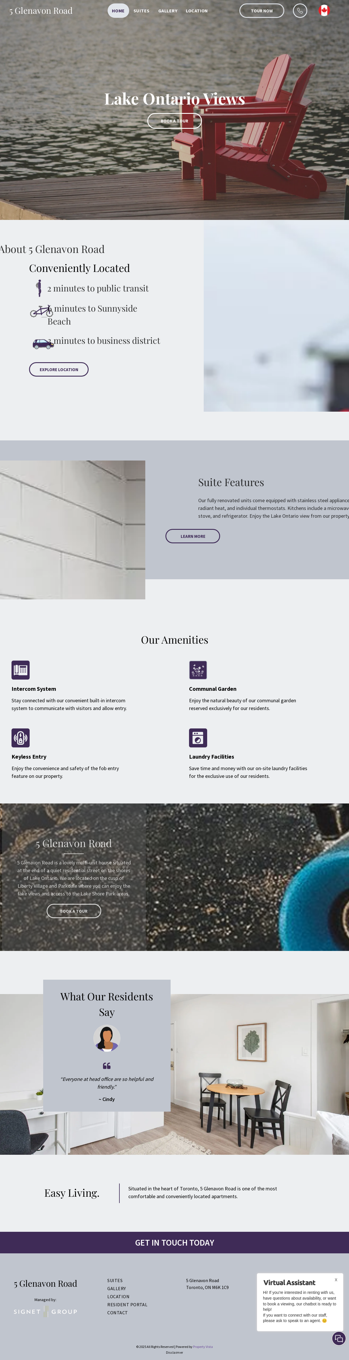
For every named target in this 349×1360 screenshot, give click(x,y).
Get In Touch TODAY (174, 1242)
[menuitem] (118, 10)
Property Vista (203, 1346)
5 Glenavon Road (41, 10)
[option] (174, 110)
